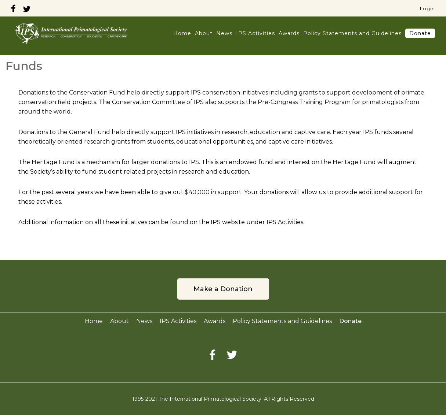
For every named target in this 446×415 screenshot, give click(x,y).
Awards (289, 33)
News (224, 33)
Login (427, 8)
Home (182, 33)
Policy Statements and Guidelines (352, 33)
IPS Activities (255, 33)
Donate (420, 33)
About (204, 33)
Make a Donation (223, 289)
